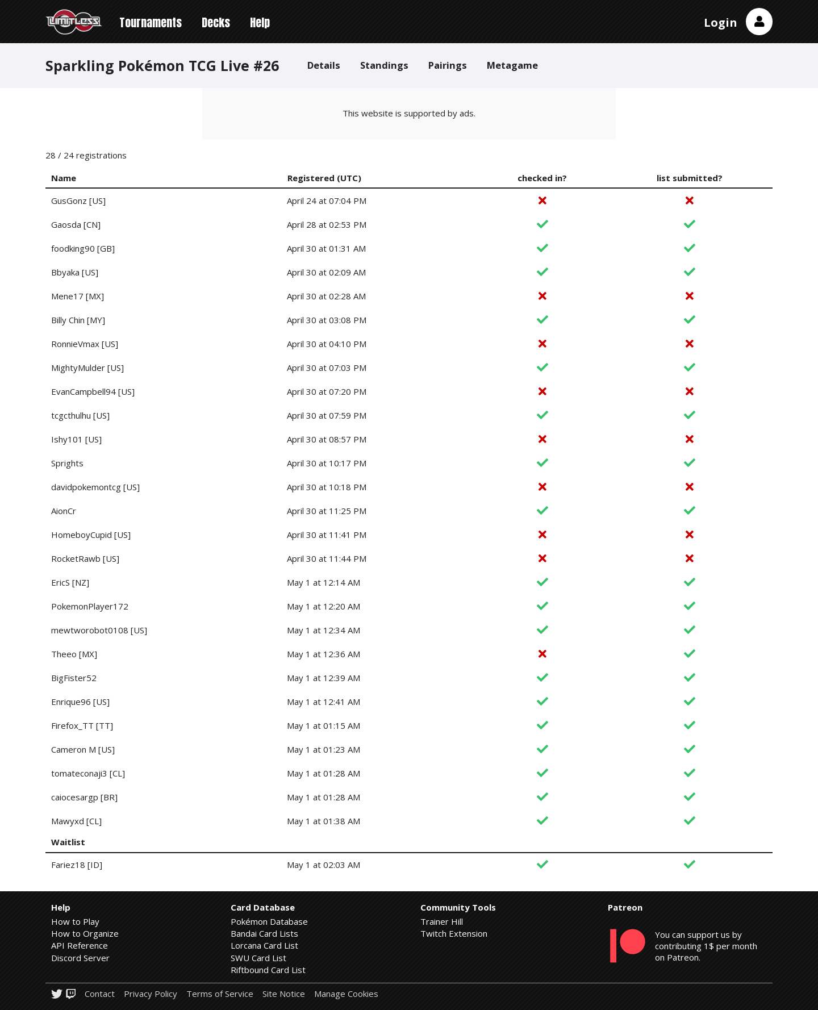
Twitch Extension (453, 933)
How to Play (75, 921)
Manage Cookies (346, 994)
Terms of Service (219, 994)
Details (323, 65)
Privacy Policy (150, 994)
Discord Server (80, 957)
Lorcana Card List (264, 945)
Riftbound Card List (268, 969)
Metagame (512, 65)
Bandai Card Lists (264, 933)
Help (260, 22)
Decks (216, 22)
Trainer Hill (441, 921)
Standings (384, 65)
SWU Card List (258, 957)
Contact (100, 994)
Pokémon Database (269, 921)
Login (720, 22)
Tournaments (150, 22)
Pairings (447, 65)
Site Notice (283, 994)
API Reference (79, 945)
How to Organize (85, 933)
